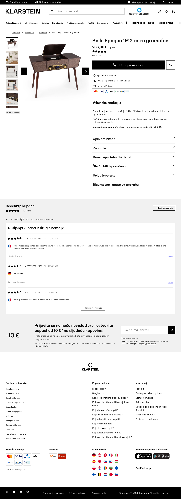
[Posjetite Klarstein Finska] (94, 474)
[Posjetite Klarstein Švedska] (116, 468)
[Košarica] (173, 11)
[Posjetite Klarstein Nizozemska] (105, 474)
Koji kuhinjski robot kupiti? (106, 419)
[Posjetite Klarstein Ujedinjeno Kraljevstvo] (99, 461)
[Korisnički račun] (159, 11)
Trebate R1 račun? (145, 414)
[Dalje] (179, 23)
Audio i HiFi (18, 32)
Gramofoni (50, 32)
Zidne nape (12, 429)
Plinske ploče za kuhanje (18, 438)
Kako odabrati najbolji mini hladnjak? (112, 437)
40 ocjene (96, 55)
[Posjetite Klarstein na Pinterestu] (35, 493)
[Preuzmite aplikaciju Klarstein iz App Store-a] (143, 456)
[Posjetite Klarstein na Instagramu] (8, 493)
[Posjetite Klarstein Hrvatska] (99, 468)
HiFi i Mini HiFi (34, 32)
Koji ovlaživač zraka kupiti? (106, 432)
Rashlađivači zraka (16, 424)
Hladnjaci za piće (15, 420)
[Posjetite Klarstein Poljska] (94, 468)
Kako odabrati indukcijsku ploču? (110, 397)
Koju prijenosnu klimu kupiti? (107, 414)
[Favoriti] (166, 11)
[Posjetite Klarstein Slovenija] (116, 474)
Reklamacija (142, 402)
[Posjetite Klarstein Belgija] (99, 474)
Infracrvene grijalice (16, 411)
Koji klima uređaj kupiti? (105, 410)
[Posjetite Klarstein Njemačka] (94, 455)
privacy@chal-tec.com (150, 344)
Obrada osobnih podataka (131, 338)
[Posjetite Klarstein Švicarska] (105, 455)
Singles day (98, 393)
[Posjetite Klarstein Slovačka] (105, 461)
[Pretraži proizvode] (87, 11)
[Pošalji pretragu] (52, 11)
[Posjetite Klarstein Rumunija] (105, 468)
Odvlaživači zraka (15, 397)
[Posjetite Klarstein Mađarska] (116, 461)
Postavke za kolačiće (146, 419)
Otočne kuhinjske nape (18, 402)
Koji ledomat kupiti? (102, 423)
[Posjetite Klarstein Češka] (111, 461)
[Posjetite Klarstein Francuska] (111, 455)
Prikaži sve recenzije (94, 307)
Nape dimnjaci (13, 406)
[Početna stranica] (9, 32)
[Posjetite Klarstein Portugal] (111, 474)
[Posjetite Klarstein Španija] (94, 461)
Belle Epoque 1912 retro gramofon (74, 32)
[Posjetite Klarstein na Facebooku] (17, 493)
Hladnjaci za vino (15, 388)
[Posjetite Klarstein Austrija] (99, 455)
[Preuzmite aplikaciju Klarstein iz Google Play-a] (161, 456)
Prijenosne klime (14, 393)
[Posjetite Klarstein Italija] (116, 455)
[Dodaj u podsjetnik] (170, 64)
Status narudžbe (144, 397)
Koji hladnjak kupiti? (103, 428)
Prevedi (169, 258)
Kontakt (171, 2)
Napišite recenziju (160, 207)
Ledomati (11, 415)
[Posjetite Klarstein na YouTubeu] (26, 493)
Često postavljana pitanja (144, 2)
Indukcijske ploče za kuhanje (21, 433)
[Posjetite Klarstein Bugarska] (111, 468)
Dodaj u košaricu (128, 65)
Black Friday (99, 388)
